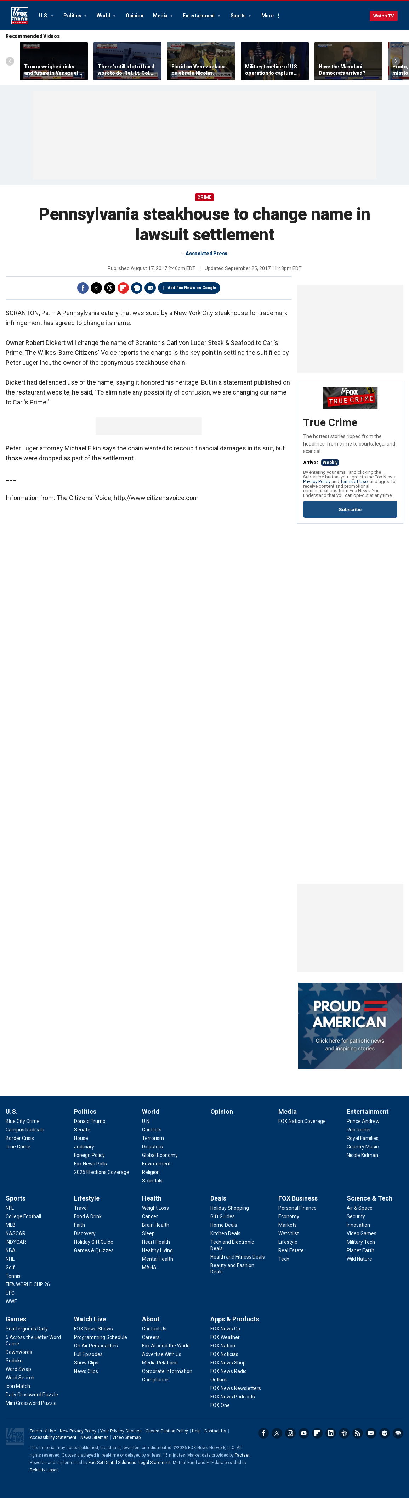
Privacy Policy (316, 481)
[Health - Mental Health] (157, 1259)
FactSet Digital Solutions (112, 1462)
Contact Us (215, 1431)
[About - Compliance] (155, 1380)
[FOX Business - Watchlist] (288, 1233)
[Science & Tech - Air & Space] (360, 1208)
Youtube (304, 1433)
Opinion (134, 15)
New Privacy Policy (78, 1431)
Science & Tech (369, 1198)
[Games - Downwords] (19, 1352)
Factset (242, 1455)
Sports (239, 15)
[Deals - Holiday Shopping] (229, 1208)
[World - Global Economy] (160, 1155)
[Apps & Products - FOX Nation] (222, 1346)
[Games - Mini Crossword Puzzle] (31, 1403)
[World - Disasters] (152, 1147)
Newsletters (371, 1433)
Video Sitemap (126, 1437)
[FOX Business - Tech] (283, 1259)
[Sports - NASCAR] (15, 1233)
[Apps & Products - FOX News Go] (225, 1329)
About (151, 1319)
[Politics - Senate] (82, 1130)
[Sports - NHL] (10, 1259)
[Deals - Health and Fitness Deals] (237, 1257)
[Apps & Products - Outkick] (218, 1380)
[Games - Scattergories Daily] (27, 1329)
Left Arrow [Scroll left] (10, 61)
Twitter (96, 288)
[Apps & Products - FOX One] (220, 1405)
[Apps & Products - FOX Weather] (225, 1337)
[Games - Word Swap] (18, 1369)
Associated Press (206, 253)
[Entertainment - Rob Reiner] (359, 1130)
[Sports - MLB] (11, 1225)
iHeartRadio (398, 1433)
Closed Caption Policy (167, 1431)
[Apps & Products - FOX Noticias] (224, 1354)
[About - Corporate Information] (167, 1371)
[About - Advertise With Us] (161, 1354)
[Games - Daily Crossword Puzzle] (32, 1394)
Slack (344, 1433)
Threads (109, 288)
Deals (218, 1198)
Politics (72, 15)
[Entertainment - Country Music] (363, 1147)
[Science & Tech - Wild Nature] (359, 1259)
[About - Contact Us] (154, 1329)
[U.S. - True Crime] (18, 1147)
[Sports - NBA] (11, 1250)
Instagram (290, 1433)
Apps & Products (234, 1319)
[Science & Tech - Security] (356, 1216)
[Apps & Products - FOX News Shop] (228, 1363)
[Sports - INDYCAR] (16, 1242)
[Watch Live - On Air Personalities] (96, 1346)
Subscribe (350, 509)
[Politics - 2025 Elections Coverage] (101, 1172)
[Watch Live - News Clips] (86, 1371)
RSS (357, 1433)
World (104, 15)
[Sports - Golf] (10, 1267)
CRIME (204, 197)
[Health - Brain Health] (155, 1225)
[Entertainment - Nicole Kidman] (362, 1155)
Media (161, 15)
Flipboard (123, 288)
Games (16, 1319)
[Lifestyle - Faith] (79, 1225)
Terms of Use (354, 481)
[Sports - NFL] (10, 1208)
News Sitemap (94, 1437)
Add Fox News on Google (192, 287)
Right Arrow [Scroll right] (396, 61)
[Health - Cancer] (150, 1216)
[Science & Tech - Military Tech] (361, 1242)
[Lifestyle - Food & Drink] (88, 1216)
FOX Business (298, 1198)
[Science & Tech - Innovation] (358, 1225)
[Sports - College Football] (23, 1216)
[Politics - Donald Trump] (90, 1121)
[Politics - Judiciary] (84, 1147)
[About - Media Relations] (160, 1363)
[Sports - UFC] (10, 1293)
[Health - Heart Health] (156, 1242)
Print (136, 288)
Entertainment (199, 15)
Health (151, 1198)
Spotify (384, 1433)
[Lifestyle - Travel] (81, 1208)
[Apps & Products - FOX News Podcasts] (232, 1397)
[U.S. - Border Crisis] (20, 1138)
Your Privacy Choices (121, 1431)
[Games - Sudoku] (14, 1360)
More (267, 15)
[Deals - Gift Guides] (222, 1216)
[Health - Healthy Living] (157, 1250)
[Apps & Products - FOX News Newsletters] (235, 1388)
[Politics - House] (81, 1138)
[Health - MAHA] (149, 1267)
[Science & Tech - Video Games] (361, 1233)
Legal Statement (154, 1462)
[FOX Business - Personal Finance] (297, 1208)
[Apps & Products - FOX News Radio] (228, 1371)
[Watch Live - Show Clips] (86, 1363)
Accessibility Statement (53, 1437)
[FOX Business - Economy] (288, 1216)
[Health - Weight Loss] (155, 1208)
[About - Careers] (151, 1337)
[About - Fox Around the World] (166, 1346)
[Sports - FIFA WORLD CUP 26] (28, 1284)
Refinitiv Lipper (43, 1470)
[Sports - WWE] (11, 1301)
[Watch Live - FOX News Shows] (93, 1329)
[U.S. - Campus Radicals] (25, 1130)
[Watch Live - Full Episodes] (88, 1354)
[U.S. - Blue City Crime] (23, 1121)
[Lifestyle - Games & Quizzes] (94, 1250)
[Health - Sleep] (148, 1233)
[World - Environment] (156, 1164)
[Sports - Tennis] (13, 1276)
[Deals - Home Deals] (223, 1225)
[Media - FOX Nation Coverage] (302, 1121)
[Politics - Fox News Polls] (90, 1164)
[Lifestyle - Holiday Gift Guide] (93, 1242)
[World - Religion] (151, 1172)
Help (196, 1431)
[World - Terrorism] (153, 1138)
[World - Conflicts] (151, 1130)
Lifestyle (87, 1198)
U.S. (44, 15)
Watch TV (383, 15)
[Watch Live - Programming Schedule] (100, 1337)
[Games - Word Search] (20, 1377)
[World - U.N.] (146, 1121)
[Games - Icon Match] (18, 1386)
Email (150, 288)
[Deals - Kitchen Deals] (225, 1233)
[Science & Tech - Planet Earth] (360, 1250)
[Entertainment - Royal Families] (363, 1138)
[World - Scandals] (152, 1181)
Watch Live (90, 1319)
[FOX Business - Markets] (287, 1225)
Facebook (83, 288)
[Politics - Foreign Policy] (89, 1155)
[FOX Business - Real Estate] (291, 1250)
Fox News (19, 15)
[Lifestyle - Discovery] (85, 1233)
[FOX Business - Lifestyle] (287, 1242)
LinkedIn (330, 1433)
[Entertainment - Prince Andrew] (363, 1121)
